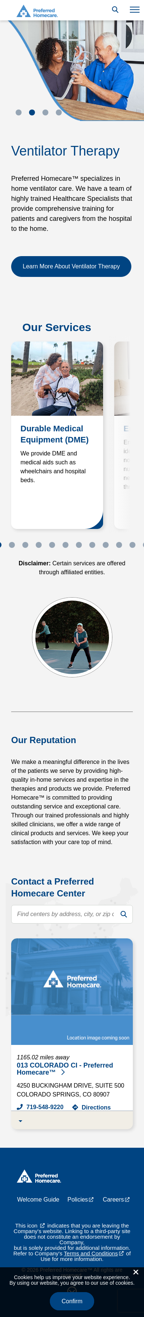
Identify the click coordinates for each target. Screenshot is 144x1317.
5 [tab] (52, 545)
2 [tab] (32, 112)
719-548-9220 (45, 1107)
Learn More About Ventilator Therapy (71, 266)
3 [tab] (45, 112)
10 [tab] (119, 545)
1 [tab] (19, 112)
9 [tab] (106, 545)
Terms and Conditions (91, 1253)
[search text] (72, 914)
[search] (123, 914)
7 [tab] (79, 545)
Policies (77, 1199)
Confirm (71, 1301)
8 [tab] (92, 545)
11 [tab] (132, 545)
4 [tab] (59, 112)
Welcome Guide (38, 1199)
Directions (96, 1107)
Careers (113, 1199)
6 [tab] (65, 545)
